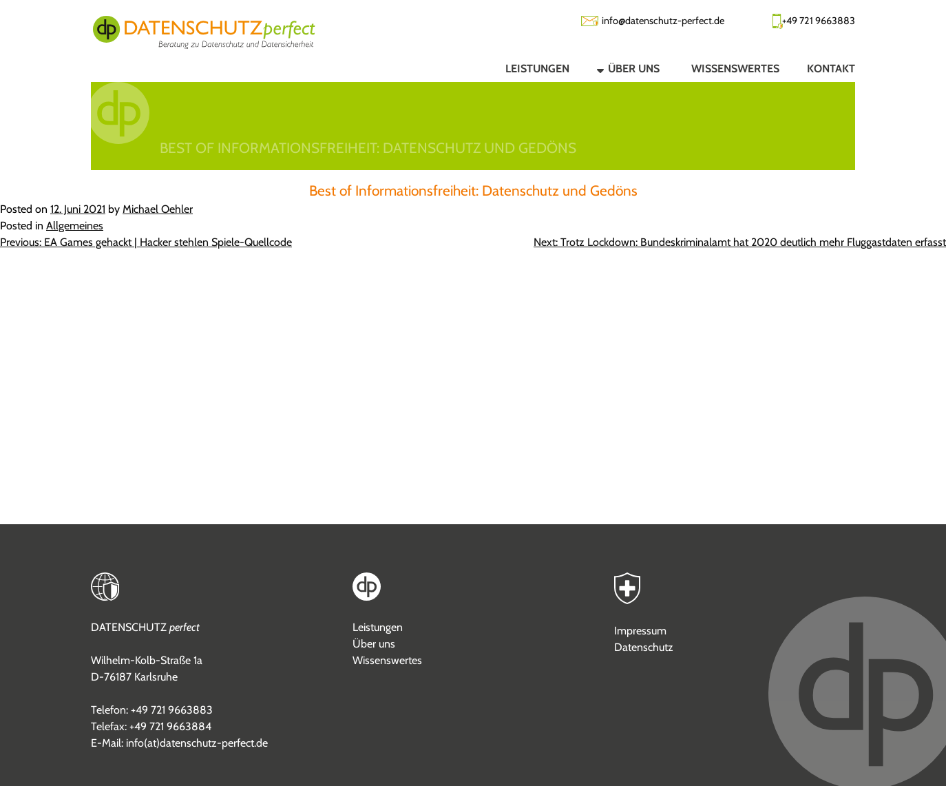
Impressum (640, 630)
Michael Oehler (158, 209)
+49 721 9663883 (818, 20)
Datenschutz (643, 647)
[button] (616, 68)
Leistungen (378, 627)
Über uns (374, 643)
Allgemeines (74, 225)
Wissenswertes (387, 660)
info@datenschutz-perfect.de (663, 20)
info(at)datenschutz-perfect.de (197, 742)
